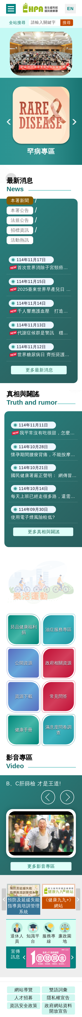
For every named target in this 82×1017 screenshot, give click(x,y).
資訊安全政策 (23, 1005)
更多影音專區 (41, 866)
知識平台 (33, 933)
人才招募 (23, 997)
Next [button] (74, 121)
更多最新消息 (39, 370)
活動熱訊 (20, 240)
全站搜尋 (17, 22)
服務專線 (49, 933)
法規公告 (20, 220)
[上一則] (48, 797)
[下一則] (67, 797)
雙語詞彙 (58, 989)
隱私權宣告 (58, 997)
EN (70, 8)
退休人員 (17, 933)
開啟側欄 (11, 9)
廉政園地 (65, 933)
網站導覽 (23, 989)
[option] (41, 121)
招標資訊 (20, 230)
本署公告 (20, 210)
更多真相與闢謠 (44, 531)
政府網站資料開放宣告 (58, 1008)
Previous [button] (4, 901)
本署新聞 (20, 200)
